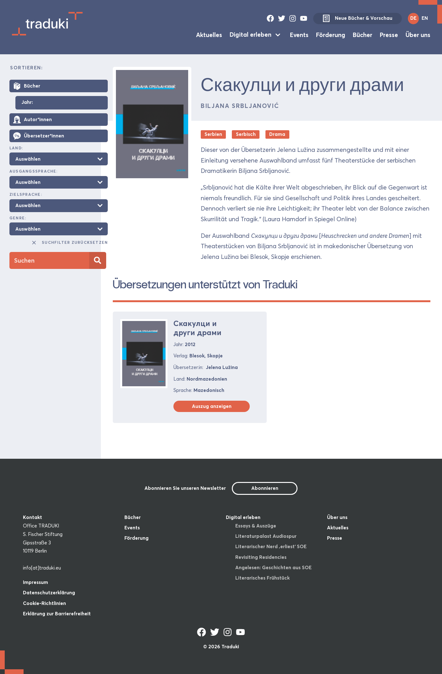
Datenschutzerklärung (49, 593)
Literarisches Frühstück (262, 578)
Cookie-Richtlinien (44, 603)
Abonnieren (264, 488)
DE (413, 18)
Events (299, 34)
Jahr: (27, 102)
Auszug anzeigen (212, 406)
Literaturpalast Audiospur (266, 536)
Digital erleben (250, 34)
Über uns (418, 34)
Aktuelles (209, 34)
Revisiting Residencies (260, 557)
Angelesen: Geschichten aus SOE (273, 567)
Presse (389, 34)
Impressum (35, 582)
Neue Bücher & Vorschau (357, 18)
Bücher (362, 34)
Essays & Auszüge (255, 526)
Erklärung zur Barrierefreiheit (57, 614)
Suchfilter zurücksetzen (69, 242)
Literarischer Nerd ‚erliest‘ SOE (271, 546)
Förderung (330, 34)
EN (425, 18)
